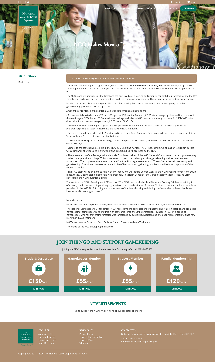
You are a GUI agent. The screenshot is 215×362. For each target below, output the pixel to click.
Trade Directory (46, 343)
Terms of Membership (91, 337)
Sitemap (83, 343)
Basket (192, 2)
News (141, 8)
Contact (171, 8)
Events (151, 8)
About (110, 8)
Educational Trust (47, 340)
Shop (161, 8)
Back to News (25, 82)
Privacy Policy (86, 334)
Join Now (188, 8)
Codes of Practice (46, 337)
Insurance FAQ (45, 334)
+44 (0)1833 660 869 (131, 338)
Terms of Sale (86, 340)
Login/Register (178, 2)
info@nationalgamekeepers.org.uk (139, 341)
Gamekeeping (127, 8)
